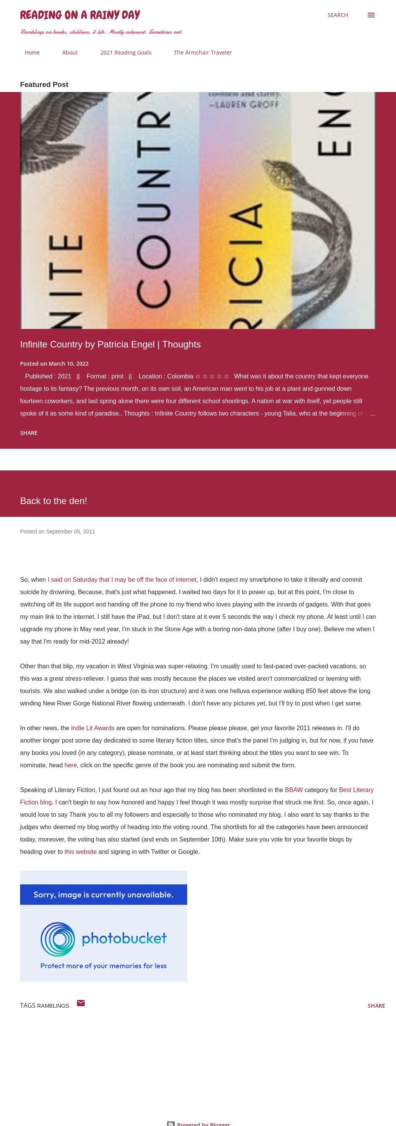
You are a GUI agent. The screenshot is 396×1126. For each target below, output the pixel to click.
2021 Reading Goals (121, 52)
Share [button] (29, 432)
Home (27, 52)
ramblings (53, 1006)
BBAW (294, 790)
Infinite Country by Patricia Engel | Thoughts (110, 344)
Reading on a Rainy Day (80, 15)
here (71, 765)
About (65, 52)
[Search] (338, 15)
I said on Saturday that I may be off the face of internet (122, 579)
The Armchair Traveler (198, 52)
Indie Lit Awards (93, 728)
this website (81, 851)
